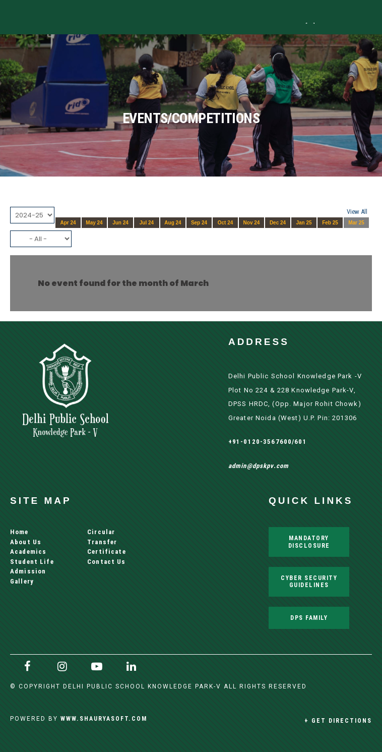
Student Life (32, 561)
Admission (28, 571)
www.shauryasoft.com (103, 718)
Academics (28, 551)
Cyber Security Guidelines (309, 581)
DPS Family (309, 617)
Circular (101, 532)
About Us (25, 542)
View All (357, 211)
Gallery (22, 581)
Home (19, 532)
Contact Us (106, 561)
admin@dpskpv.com (258, 465)
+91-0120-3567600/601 (267, 441)
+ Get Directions (338, 720)
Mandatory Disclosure (309, 541)
